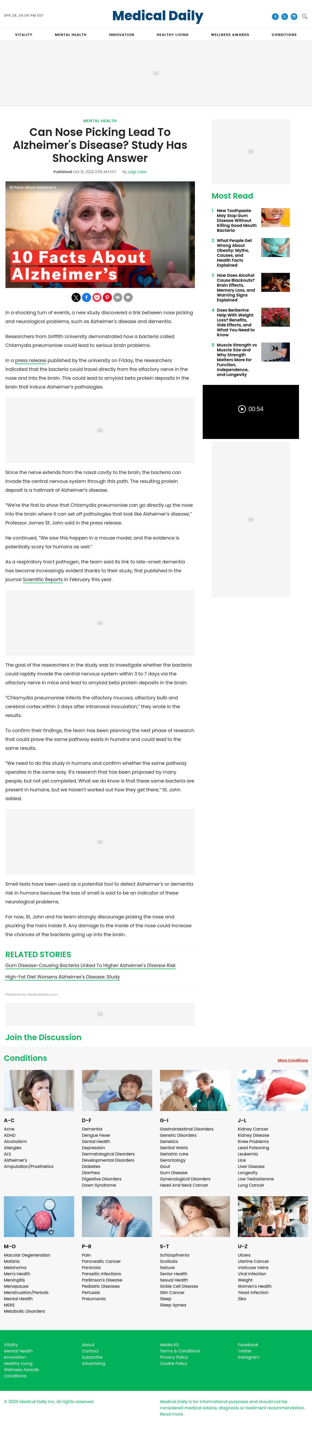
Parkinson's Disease (102, 1280)
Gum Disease (174, 1173)
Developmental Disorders (108, 1160)
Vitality (11, 1345)
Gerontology (173, 1160)
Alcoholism (15, 1142)
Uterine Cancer (253, 1261)
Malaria (12, 1261)
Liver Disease (251, 1166)
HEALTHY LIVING (173, 34)
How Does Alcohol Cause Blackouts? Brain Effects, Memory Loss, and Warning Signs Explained (236, 287)
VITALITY (24, 34)
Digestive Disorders (102, 1179)
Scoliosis (169, 1261)
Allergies (13, 1148)
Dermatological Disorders (108, 1154)
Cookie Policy (173, 1363)
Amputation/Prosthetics (28, 1166)
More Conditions (293, 1060)
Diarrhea (91, 1173)
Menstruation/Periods (26, 1293)
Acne (9, 1129)
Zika (242, 1299)
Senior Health (174, 1274)
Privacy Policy (174, 1357)
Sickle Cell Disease (179, 1286)
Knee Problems (253, 1142)
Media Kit (169, 1345)
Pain (86, 1255)
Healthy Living (18, 1363)
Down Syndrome (99, 1185)
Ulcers (244, 1255)
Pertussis (91, 1293)
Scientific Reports (43, 579)
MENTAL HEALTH (71, 34)
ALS (7, 1154)
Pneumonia (94, 1299)
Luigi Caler (137, 171)
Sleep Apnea (173, 1305)
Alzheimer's (15, 1160)
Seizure (167, 1268)
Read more (171, 1414)
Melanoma (15, 1268)
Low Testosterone (256, 1179)
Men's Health (17, 1274)
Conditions (25, 1058)
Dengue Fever (96, 1135)
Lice (242, 1160)
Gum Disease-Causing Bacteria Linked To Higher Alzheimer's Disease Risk (90, 965)
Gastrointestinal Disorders (187, 1129)
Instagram (248, 1357)
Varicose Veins (253, 1268)
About (88, 1345)
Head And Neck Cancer (184, 1185)
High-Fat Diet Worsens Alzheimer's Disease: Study (62, 977)
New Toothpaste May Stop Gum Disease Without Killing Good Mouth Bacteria (237, 220)
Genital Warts (174, 1148)
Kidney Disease (253, 1135)
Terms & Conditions (180, 1351)
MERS (9, 1305)
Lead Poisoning (253, 1148)
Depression (93, 1148)
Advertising (93, 1363)
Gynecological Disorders (185, 1179)
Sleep (165, 1299)
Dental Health (96, 1142)
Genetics (169, 1142)
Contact (90, 1351)
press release (30, 360)
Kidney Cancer (253, 1129)
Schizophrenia (174, 1255)
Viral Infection (252, 1274)
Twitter (245, 1351)
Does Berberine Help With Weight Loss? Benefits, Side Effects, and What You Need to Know (236, 322)
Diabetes (91, 1166)
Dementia (92, 1129)
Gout (165, 1166)
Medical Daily (157, 15)
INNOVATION (121, 34)
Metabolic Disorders (24, 1311)
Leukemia (248, 1154)
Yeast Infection (253, 1293)
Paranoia (91, 1268)
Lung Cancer (251, 1185)
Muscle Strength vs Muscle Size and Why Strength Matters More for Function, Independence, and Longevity (237, 360)
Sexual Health (174, 1280)
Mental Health (100, 120)
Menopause (16, 1286)
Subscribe (92, 1357)
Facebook (248, 1345)
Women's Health (254, 1286)
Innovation (15, 1357)
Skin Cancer (172, 1293)
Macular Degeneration (27, 1255)
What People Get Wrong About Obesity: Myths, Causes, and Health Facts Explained (234, 253)
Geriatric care (174, 1154)
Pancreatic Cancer (101, 1261)
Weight (245, 1280)
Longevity (248, 1173)
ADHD (9, 1135)
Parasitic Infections (101, 1274)
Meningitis (14, 1280)
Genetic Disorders (178, 1135)
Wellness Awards (230, 34)
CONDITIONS (284, 34)
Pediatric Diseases (101, 1286)
